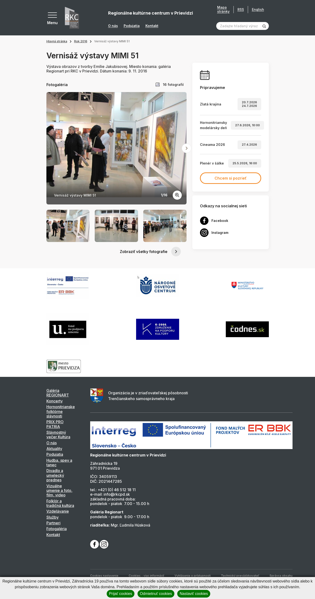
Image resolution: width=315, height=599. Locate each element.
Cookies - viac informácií (146, 575)
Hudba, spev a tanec (59, 462)
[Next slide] (186, 148)
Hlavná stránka (56, 41)
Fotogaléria (56, 528)
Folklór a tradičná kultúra (60, 503)
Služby (52, 517)
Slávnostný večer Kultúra (58, 434)
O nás (113, 26)
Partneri (53, 523)
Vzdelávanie (57, 511)
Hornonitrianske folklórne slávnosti (60, 411)
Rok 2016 (80, 41)
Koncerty (54, 401)
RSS (241, 9)
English (258, 9)
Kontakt (151, 26)
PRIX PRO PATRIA (55, 424)
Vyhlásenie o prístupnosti (193, 575)
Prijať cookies (120, 594)
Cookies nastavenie (104, 575)
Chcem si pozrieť (231, 178)
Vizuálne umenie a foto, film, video (59, 491)
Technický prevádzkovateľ (240, 575)
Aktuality (54, 448)
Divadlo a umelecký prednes (55, 475)
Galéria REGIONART (57, 392)
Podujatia (132, 26)
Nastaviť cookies (194, 594)
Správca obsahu (281, 575)
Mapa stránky (223, 9)
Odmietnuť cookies (156, 594)
